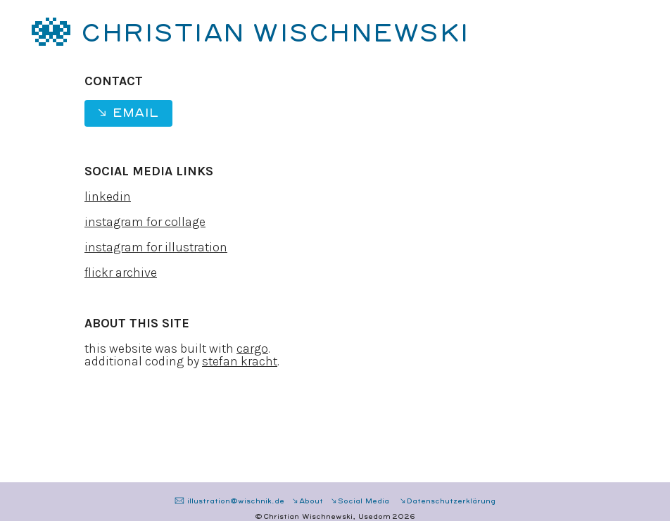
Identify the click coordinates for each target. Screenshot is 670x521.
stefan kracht (239, 361)
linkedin (107, 196)
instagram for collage (145, 222)
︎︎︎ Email (127, 113)
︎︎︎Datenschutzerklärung (447, 501)
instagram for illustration (155, 247)
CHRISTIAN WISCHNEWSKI (275, 34)
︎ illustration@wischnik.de (229, 501)
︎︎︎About (307, 501)
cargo (252, 348)
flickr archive (120, 272)
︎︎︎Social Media (361, 501)
